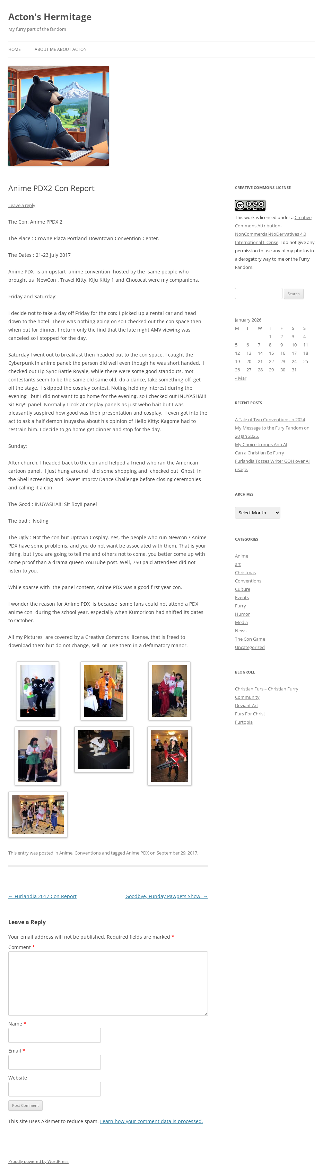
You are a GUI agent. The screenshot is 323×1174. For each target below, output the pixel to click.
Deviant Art (246, 705)
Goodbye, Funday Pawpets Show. (166, 896)
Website (17, 1077)
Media (241, 622)
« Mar (240, 378)
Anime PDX (137, 853)
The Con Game (250, 639)
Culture (242, 589)
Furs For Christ (250, 714)
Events (242, 597)
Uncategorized (250, 647)
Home (14, 49)
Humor (242, 614)
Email (16, 1050)
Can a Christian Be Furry (259, 453)
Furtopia (244, 722)
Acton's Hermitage (49, 16)
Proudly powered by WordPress (38, 1161)
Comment (21, 947)
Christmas (245, 572)
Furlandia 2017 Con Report (42, 896)
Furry (240, 606)
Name (17, 1023)
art (238, 564)
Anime (65, 853)
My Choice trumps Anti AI (261, 444)
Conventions (88, 853)
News (240, 630)
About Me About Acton (61, 49)
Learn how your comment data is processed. (151, 1121)
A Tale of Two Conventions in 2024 (270, 419)
